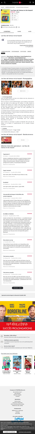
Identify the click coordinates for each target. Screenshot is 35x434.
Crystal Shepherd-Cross (25, 56)
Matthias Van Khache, (29, 59)
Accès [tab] (29, 31)
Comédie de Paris (5, 25)
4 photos (15, 13)
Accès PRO (17, 413)
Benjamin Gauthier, (19, 59)
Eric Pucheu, (26, 60)
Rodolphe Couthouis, (10, 62)
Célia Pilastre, (17, 56)
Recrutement (17, 393)
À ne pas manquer (15, 51)
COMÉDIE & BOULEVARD (5, 51)
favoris (14, 19)
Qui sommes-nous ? (17, 392)
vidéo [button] (23, 140)
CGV (12, 404)
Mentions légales (17, 394)
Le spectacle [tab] (7, 31)
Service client (17, 401)
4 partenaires (9, 426)
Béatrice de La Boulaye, (9, 59)
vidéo (14, 15)
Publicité (17, 412)
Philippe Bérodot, (20, 60)
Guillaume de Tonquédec (10, 63)
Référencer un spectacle (17, 410)
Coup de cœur (23, 51)
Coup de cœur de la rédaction (26, 45)
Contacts (17, 396)
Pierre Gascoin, (10, 56)
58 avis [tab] (19, 31)
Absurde (29, 51)
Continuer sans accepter (25, 432)
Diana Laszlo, (18, 62)
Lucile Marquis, (11, 60)
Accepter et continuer (9, 432)
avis (13, 17)
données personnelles (19, 404)
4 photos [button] (22, 91)
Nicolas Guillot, (4, 60)
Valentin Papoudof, (26, 62)
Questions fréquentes (17, 402)
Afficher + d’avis (18, 288)
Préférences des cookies (17, 405)
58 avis (17, 12)
